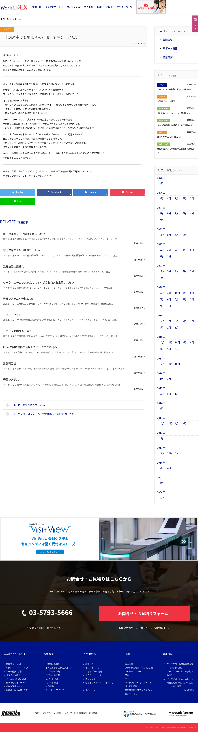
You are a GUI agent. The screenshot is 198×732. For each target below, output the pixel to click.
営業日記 (7, 29)
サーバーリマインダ (55, 689)
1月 (184, 235)
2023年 (161, 229)
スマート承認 (52, 682)
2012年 (161, 433)
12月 (162, 249)
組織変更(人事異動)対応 (17, 689)
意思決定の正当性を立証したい (21, 250)
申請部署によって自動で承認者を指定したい (176, 150)
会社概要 (35, 713)
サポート (129, 678)
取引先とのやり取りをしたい (25, 405)
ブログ (109, 7)
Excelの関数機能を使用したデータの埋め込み (30, 347)
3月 (161, 183)
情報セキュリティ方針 (52, 713)
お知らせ (168, 39)
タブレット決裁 (53, 675)
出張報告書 (9, 363)
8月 (169, 198)
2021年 (161, 265)
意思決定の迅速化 (13, 266)
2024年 (161, 208)
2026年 (161, 178)
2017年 (161, 358)
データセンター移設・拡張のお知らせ (174, 89)
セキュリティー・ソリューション (99, 684)
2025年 (161, 193)
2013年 (161, 418)
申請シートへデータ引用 (17, 667)
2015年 (161, 388)
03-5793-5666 (51, 612)
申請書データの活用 (166, 101)
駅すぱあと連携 (95, 671)
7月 (177, 198)
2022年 (161, 244)
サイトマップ (70, 713)
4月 (192, 213)
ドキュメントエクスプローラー (60, 667)
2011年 (161, 447)
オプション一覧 (92, 667)
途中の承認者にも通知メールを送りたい (175, 125)
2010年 (161, 462)
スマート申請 (52, 678)
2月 (192, 198)
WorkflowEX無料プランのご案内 (139, 667)
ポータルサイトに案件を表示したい (24, 234)
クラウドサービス (54, 7)
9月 (161, 198)
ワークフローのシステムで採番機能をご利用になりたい (40, 413)
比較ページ (90, 689)
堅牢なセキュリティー (16, 682)
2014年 (161, 403)
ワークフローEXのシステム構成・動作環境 (138, 684)
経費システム (11, 379)
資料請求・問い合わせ (88, 713)
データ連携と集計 (14, 671)
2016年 (161, 373)
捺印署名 (50, 686)
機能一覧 (36, 7)
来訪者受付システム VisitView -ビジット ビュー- (139, 691)
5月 (184, 198)
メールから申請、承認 (16, 678)
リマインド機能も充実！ (17, 331)
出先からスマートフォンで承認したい (174, 113)
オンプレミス (73, 7)
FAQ (99, 7)
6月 (184, 213)
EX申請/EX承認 (52, 663)
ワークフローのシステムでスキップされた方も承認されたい (38, 282)
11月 (162, 235)
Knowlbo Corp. (192, 727)
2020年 (161, 287)
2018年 (161, 337)
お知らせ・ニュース (134, 671)
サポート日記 (170, 48)
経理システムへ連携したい (18, 298)
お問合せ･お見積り (147, 8)
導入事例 (88, 7)
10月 (169, 249)
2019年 (161, 315)
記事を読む (139, 243)
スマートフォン (12, 315)
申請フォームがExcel (15, 663)
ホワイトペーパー (125, 7)
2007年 (161, 477)
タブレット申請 (53, 671)
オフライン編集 (13, 675)
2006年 (161, 492)
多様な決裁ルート (14, 686)
